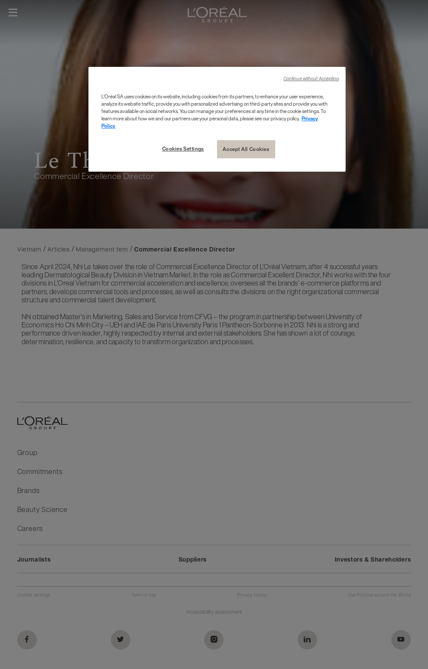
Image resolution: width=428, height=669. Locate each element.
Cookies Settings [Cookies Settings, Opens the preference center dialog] (183, 148)
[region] (216, 119)
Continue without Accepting (311, 78)
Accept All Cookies (246, 149)
